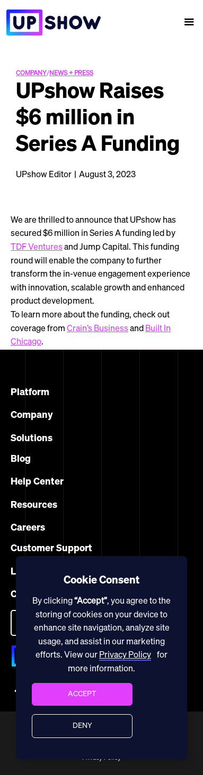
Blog (21, 459)
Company (32, 415)
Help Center (37, 482)
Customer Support (51, 548)
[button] (189, 22)
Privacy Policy (125, 655)
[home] (50, 22)
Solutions (31, 438)
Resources (34, 505)
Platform (30, 392)
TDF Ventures (37, 247)
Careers (28, 528)
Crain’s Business (97, 329)
